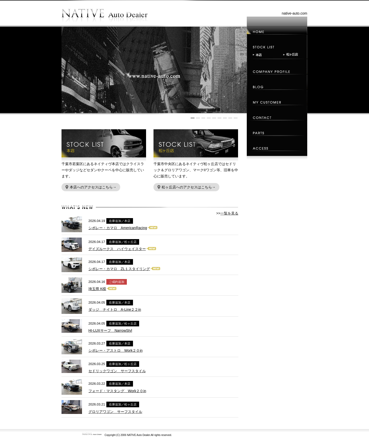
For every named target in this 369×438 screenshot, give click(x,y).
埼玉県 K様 (97, 289)
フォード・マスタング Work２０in (117, 391)
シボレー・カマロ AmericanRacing (117, 228)
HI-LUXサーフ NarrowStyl (110, 330)
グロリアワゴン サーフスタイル (115, 412)
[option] (154, 70)
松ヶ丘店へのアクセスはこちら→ (186, 187)
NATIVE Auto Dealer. (139, 435)
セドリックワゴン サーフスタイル (117, 371)
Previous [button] (64, 69)
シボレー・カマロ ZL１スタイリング (119, 269)
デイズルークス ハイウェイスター (117, 249)
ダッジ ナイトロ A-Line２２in (114, 309)
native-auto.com (294, 13)
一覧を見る (229, 213)
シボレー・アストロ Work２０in (115, 350)
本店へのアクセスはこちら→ (90, 187)
